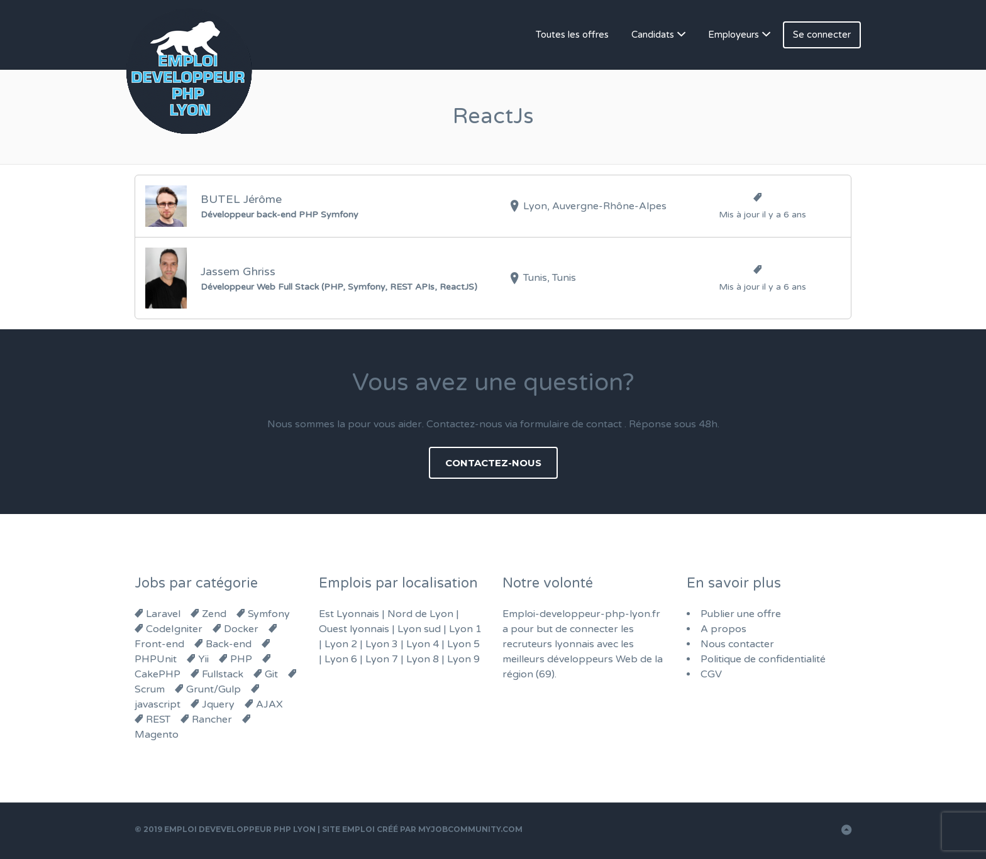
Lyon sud (419, 629)
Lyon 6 (340, 659)
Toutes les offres (572, 34)
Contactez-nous (493, 463)
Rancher (212, 719)
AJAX (269, 704)
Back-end (229, 644)
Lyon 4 (422, 644)
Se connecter (822, 34)
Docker (241, 629)
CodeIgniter (174, 629)
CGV (711, 674)
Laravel (163, 614)
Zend (214, 614)
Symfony (269, 614)
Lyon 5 (463, 644)
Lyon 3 (381, 644)
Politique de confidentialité (763, 659)
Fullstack (222, 674)
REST (158, 719)
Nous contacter (737, 644)
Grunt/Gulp (213, 689)
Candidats (652, 34)
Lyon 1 (465, 629)
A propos (723, 629)
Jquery (218, 704)
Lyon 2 (340, 644)
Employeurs (733, 34)
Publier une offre (741, 614)
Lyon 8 (422, 659)
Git (271, 674)
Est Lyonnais (349, 614)
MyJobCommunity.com (470, 829)
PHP (241, 659)
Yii (203, 659)
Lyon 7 (381, 659)
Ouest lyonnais (354, 629)
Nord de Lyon (420, 614)
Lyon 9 (463, 659)
